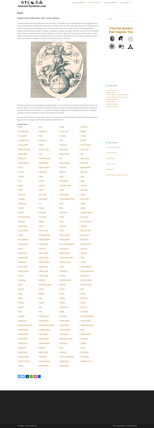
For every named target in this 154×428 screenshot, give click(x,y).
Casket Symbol (44, 321)
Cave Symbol (43, 335)
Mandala (21, 213)
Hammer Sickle (23, 145)
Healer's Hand (43, 231)
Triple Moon (42, 141)
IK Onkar (83, 141)
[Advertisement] (121, 67)
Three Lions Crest (23, 362)
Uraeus (20, 168)
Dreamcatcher (22, 254)
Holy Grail (63, 168)
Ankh (61, 204)
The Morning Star (44, 159)
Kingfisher (21, 317)
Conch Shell (84, 163)
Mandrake (42, 348)
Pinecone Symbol (86, 285)
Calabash (83, 344)
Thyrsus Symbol (23, 330)
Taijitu (61, 177)
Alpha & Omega (65, 163)
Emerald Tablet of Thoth (67, 200)
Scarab (20, 249)
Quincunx (63, 173)
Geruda (41, 290)
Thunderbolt (84, 312)
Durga (20, 285)
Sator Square (85, 357)
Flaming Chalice (65, 240)
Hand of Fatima (64, 155)
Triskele (20, 236)
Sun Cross (84, 249)
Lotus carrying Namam (67, 245)
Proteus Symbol (85, 321)
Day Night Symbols (86, 213)
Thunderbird (63, 272)
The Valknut (43, 218)
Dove (82, 258)
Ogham (83, 209)
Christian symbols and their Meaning (117, 95)
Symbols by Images (94, 2)
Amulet (20, 127)
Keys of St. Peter (86, 231)
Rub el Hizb (63, 213)
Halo (40, 155)
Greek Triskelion (44, 263)
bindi (61, 141)
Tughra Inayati (43, 276)
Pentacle (42, 209)
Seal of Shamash (23, 163)
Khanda (41, 145)
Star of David (64, 150)
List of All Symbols (111, 91)
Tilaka (41, 177)
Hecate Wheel (22, 267)
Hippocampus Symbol (25, 326)
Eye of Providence (86, 222)
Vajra (82, 177)
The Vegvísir (109, 170)
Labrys (41, 227)
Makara (83, 294)
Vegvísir (20, 366)
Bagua (83, 182)
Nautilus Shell (22, 155)
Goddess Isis (22, 263)
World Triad (22, 159)
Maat (61, 209)
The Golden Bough (24, 218)
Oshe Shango (85, 159)
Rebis (61, 348)
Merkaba (83, 132)
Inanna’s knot (85, 276)
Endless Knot (22, 321)
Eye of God (42, 195)
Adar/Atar (63, 276)
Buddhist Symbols (111, 100)
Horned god (84, 240)
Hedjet (62, 191)
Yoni (40, 312)
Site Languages (124, 2)
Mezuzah (63, 285)
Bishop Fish (84, 299)
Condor (20, 294)
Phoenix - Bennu (65, 236)
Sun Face (63, 227)
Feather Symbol (65, 321)
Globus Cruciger (44, 168)
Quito (82, 290)
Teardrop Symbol (23, 335)
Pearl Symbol (64, 335)
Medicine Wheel (86, 168)
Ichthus (41, 191)
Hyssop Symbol (44, 339)
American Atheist (44, 240)
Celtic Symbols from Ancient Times (116, 98)
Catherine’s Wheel (86, 281)
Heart (61, 222)
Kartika (62, 218)
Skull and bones (44, 317)
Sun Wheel (84, 191)
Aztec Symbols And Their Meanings (116, 176)
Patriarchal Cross (86, 245)
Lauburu (83, 195)
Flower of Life (64, 132)
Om (40, 204)
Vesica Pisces (85, 236)
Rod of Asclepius (86, 145)
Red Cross (84, 173)
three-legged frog (44, 236)
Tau (61, 159)
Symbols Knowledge (110, 2)
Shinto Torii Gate (23, 272)
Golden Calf (22, 348)
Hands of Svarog (65, 263)
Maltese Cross (43, 267)
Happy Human (64, 195)
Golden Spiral (22, 227)
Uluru (40, 299)
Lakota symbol (22, 245)
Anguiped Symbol (44, 330)
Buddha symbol (65, 254)
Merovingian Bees (44, 362)
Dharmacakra (64, 182)
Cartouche (84, 254)
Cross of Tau (84, 218)
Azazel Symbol (23, 353)
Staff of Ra (42, 249)
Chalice (83, 204)
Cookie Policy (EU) (111, 154)
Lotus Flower (85, 150)
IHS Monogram (44, 163)
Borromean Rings (65, 186)
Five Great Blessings (87, 317)
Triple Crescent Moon (87, 272)
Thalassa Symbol (23, 357)
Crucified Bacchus (65, 281)
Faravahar (84, 227)
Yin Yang (83, 136)
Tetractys (21, 177)
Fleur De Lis (22, 195)
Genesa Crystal (44, 150)
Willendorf (42, 281)
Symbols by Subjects (78, 2)
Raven (62, 231)
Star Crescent (64, 249)
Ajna (40, 127)
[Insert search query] (122, 19)
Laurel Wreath (43, 245)
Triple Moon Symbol (112, 107)
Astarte (62, 312)
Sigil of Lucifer (43, 272)
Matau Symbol (64, 366)
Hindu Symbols (110, 93)
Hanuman (21, 303)
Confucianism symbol (66, 258)
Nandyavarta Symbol (87, 326)
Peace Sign (63, 317)
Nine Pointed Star (86, 267)
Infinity (20, 191)
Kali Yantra (84, 308)
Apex (40, 308)
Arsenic (62, 127)
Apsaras (62, 299)
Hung (40, 136)
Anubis (62, 267)
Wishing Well (64, 308)
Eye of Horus (85, 200)
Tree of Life (63, 145)
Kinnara (62, 290)
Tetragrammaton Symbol (46, 326)
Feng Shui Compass (45, 285)
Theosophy (42, 213)
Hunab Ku (42, 186)
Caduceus (84, 186)
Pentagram (21, 200)
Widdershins (43, 357)
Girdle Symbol (22, 339)
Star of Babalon (23, 240)
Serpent (41, 303)
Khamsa (41, 222)
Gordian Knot (43, 132)
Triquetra (21, 209)
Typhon (83, 348)
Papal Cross (43, 173)
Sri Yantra (63, 136)
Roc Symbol (84, 339)
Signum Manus (64, 362)
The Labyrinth (22, 136)
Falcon (62, 294)
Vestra (20, 312)
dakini (82, 330)
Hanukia (83, 263)
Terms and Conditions (113, 148)
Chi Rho (41, 182)
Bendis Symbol (43, 353)
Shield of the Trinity (24, 150)
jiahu (82, 155)
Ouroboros (21, 222)
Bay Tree (21, 290)
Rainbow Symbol (65, 330)
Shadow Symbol (86, 335)
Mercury (83, 303)
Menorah (21, 173)
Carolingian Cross (86, 362)
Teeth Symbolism (44, 344)
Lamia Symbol (64, 326)
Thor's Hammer (23, 231)
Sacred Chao (43, 200)
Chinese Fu (84, 127)
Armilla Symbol (43, 366)
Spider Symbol (22, 344)
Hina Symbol (84, 353)
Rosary (20, 299)
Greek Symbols (110, 103)
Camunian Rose (23, 132)
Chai (19, 182)
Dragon (20, 186)
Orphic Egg (21, 281)
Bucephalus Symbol (66, 339)
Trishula (20, 276)
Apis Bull (21, 308)
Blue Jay (42, 294)
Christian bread (23, 258)
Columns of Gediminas (67, 357)
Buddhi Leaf (22, 204)
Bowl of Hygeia (43, 254)
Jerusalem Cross (23, 141)
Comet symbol (43, 258)
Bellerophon (63, 344)
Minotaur (62, 303)
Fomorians (63, 353)
